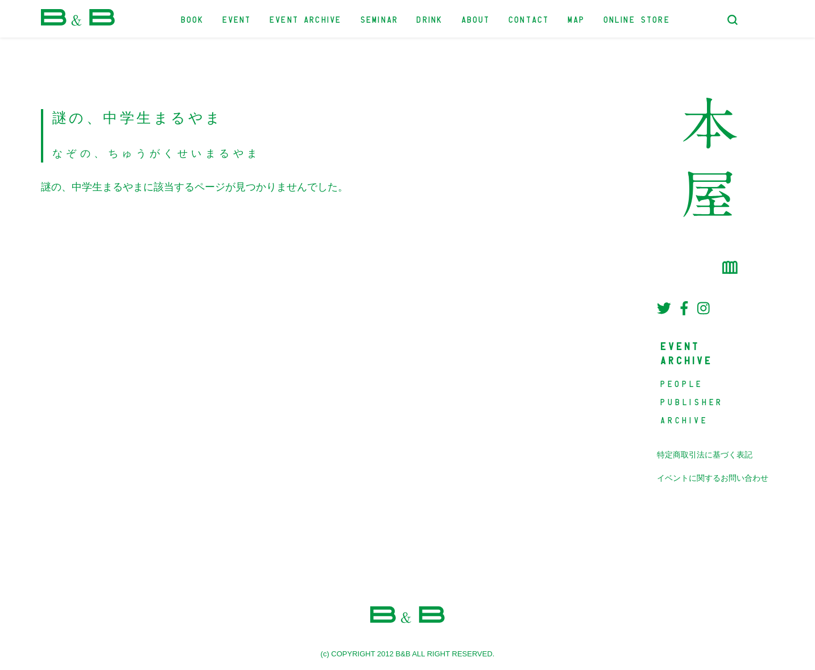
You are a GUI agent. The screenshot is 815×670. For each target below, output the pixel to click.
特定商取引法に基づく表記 (704, 455)
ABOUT (476, 18)
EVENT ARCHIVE (306, 18)
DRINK (430, 18)
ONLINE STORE (637, 18)
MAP (577, 18)
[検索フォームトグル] (732, 20)
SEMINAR (380, 18)
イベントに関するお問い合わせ (712, 478)
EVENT (237, 18)
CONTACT (529, 18)
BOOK (193, 18)
